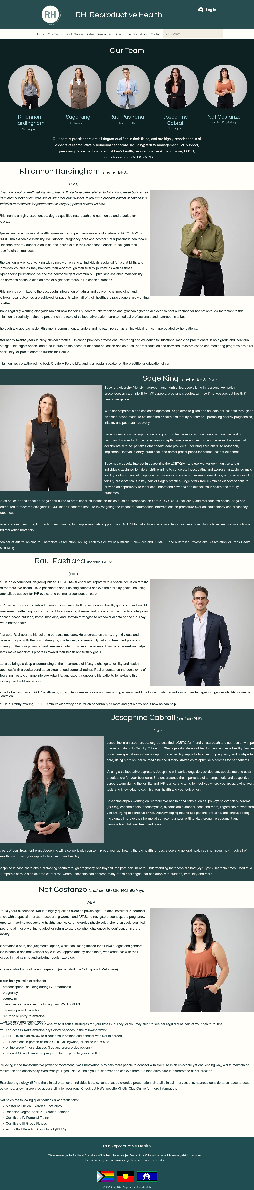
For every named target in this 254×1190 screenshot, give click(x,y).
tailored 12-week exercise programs (32, 1053)
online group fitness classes (26, 1047)
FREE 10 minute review (23, 1036)
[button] (99, 34)
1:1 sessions (15, 1042)
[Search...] (193, 33)
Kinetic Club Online (132, 1088)
